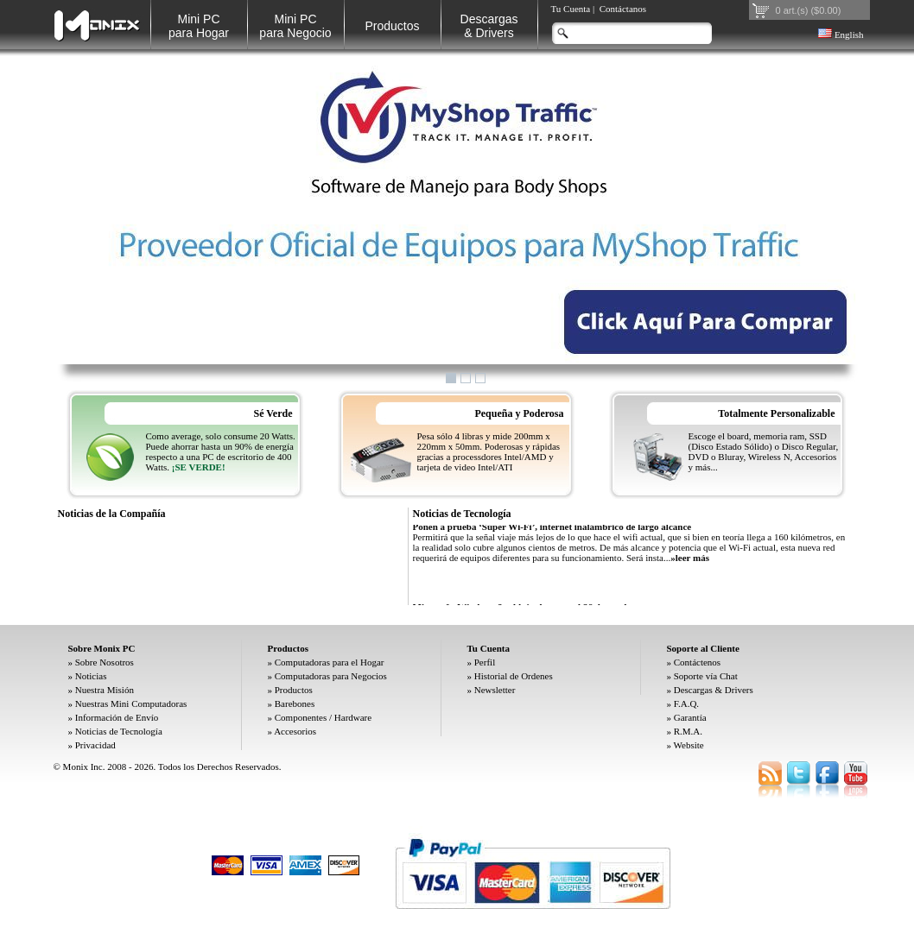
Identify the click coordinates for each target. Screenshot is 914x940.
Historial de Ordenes (513, 676)
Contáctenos (697, 662)
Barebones (294, 703)
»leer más (689, 561)
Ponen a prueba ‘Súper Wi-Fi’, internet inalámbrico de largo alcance (552, 530)
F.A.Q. (686, 703)
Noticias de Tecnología (462, 514)
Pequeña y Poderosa (518, 413)
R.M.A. (688, 731)
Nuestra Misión (104, 689)
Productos (392, 26)
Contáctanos (623, 8)
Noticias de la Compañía (112, 514)
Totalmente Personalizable (776, 413)
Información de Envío (117, 717)
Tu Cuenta (571, 8)
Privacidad (95, 745)
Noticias (91, 676)
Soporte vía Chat (706, 676)
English (840, 34)
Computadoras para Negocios (331, 676)
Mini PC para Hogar (198, 26)
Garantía (690, 717)
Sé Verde (273, 413)
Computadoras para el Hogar (329, 662)
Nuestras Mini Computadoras (131, 703)
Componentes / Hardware (323, 717)
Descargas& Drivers (489, 26)
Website (689, 745)
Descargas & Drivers (713, 689)
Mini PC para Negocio (295, 26)
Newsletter (495, 689)
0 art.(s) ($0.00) (808, 10)
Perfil (484, 662)
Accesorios (295, 731)
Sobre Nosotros (104, 662)
